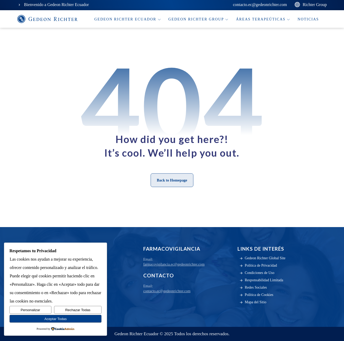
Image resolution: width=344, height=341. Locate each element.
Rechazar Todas (77, 310)
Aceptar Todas (55, 319)
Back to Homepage (172, 180)
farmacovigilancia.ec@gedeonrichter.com (174, 264)
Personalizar (30, 310)
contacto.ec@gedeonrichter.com (166, 291)
